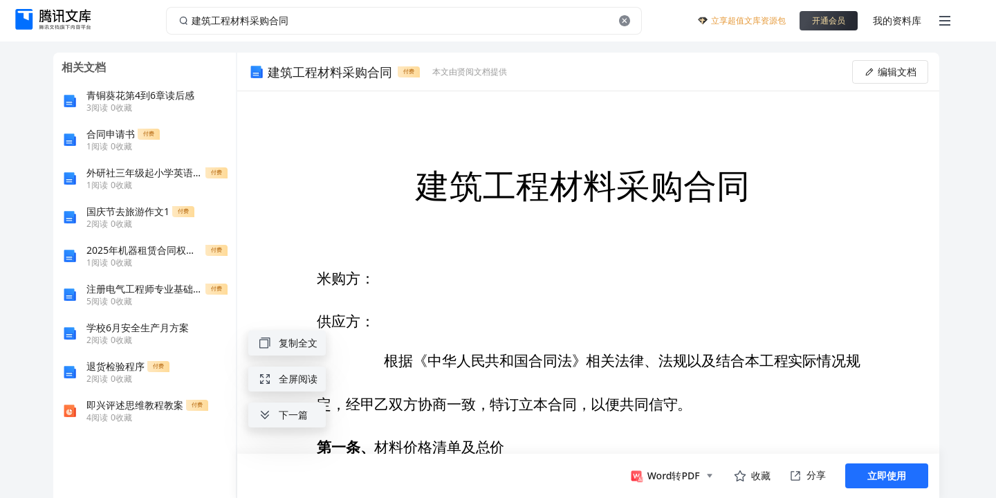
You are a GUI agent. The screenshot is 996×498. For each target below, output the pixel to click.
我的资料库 (897, 20)
